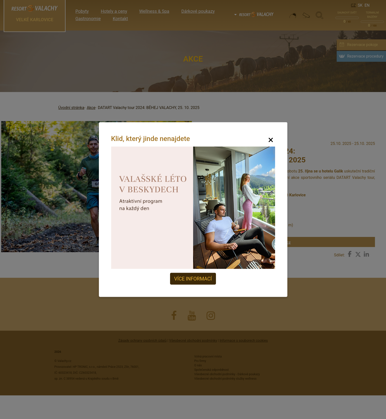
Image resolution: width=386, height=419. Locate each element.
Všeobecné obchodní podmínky (193, 340)
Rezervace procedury (365, 56)
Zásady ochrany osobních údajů (142, 340)
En (367, 5)
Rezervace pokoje (362, 44)
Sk (360, 5)
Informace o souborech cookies (244, 340)
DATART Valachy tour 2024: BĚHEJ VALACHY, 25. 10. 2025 (149, 107)
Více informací (193, 279)
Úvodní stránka (71, 107)
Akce (91, 107)
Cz (353, 5)
